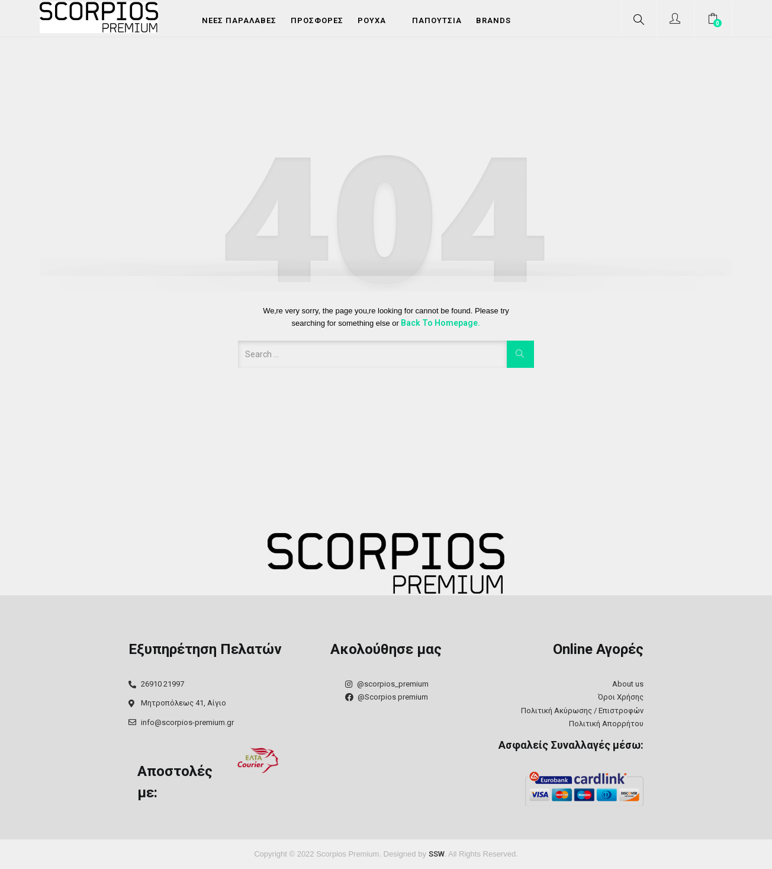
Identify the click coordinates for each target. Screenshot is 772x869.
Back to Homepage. (440, 323)
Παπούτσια (437, 20)
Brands (493, 20)
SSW (437, 853)
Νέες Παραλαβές (239, 20)
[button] (714, 20)
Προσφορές (317, 20)
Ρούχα (372, 20)
